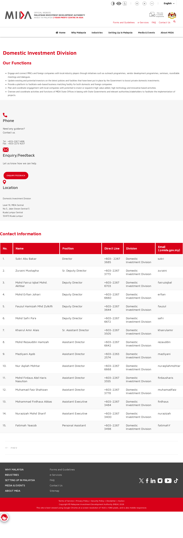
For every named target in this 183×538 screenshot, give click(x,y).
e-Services (143, 22)
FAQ (154, 22)
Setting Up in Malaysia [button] (120, 32)
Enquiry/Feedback (77, 141)
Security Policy (97, 434)
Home (62, 32)
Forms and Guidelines (124, 22)
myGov (121, 434)
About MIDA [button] (167, 32)
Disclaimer (111, 434)
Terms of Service (66, 434)
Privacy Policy (82, 434)
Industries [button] (97, 32)
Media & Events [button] (146, 32)
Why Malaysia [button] (78, 32)
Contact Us (164, 22)
